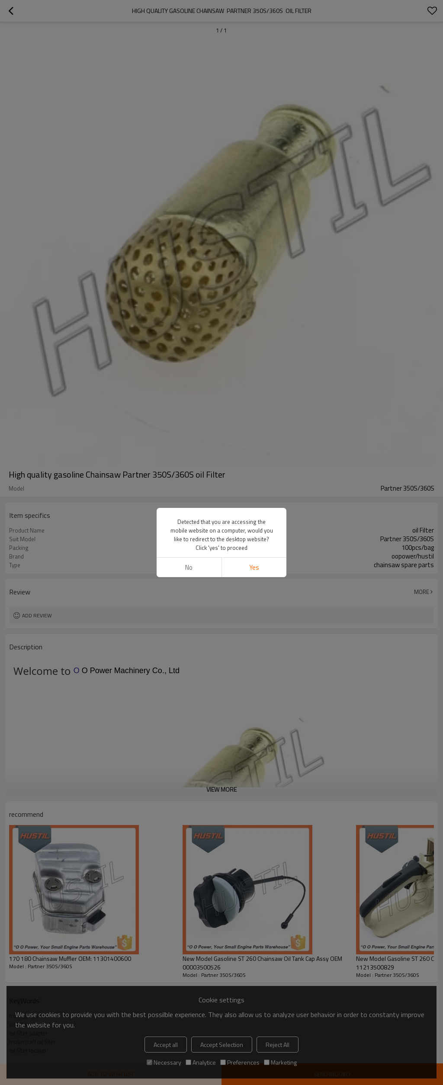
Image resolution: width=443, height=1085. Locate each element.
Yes (254, 567)
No (189, 567)
